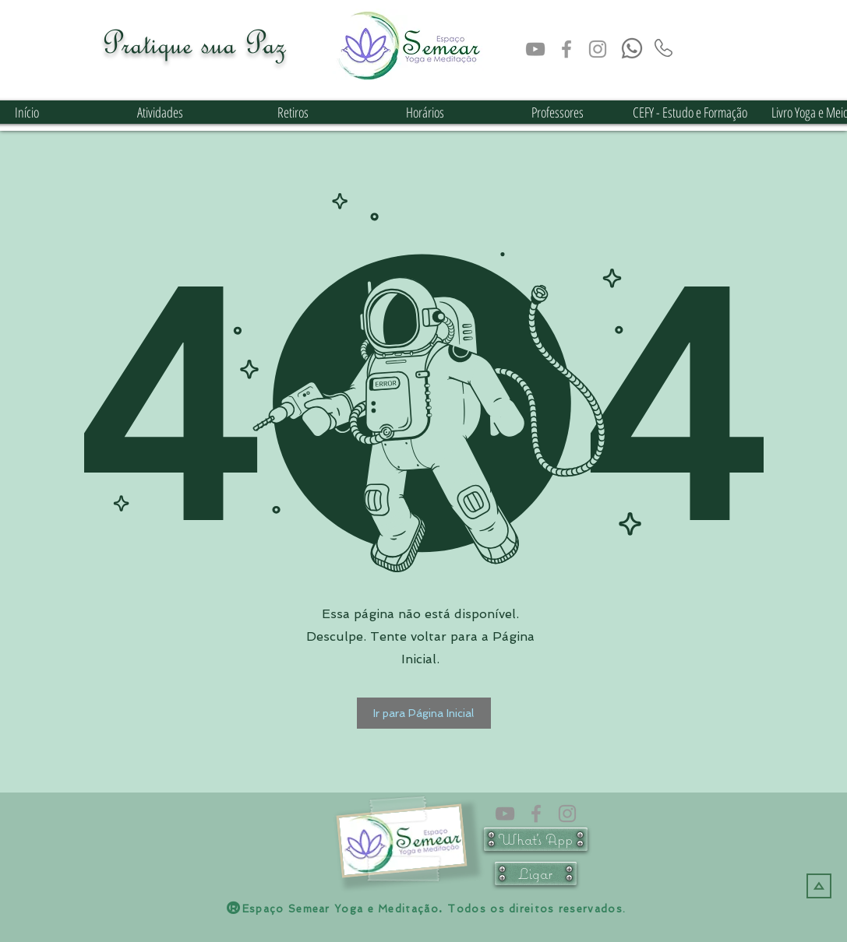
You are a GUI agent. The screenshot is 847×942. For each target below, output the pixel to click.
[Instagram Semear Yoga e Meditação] (597, 49)
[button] (424, 713)
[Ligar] (536, 873)
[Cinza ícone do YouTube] (535, 49)
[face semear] (566, 49)
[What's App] (536, 839)
